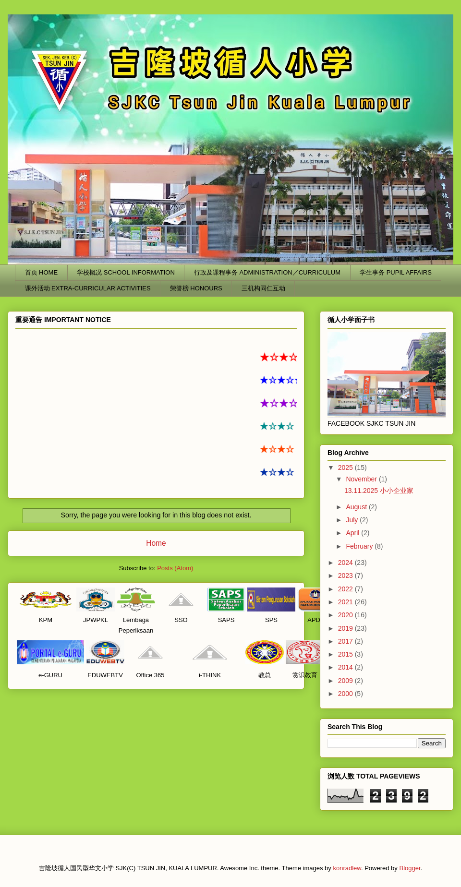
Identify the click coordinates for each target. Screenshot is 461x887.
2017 (346, 641)
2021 (346, 602)
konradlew (347, 868)
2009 (346, 680)
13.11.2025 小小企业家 (378, 490)
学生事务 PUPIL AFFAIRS (396, 272)
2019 (346, 628)
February (360, 546)
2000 (346, 693)
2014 (346, 667)
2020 (346, 615)
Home (156, 543)
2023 (346, 575)
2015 (346, 654)
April (353, 533)
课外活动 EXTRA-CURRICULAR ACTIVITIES (88, 288)
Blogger (409, 868)
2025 (346, 467)
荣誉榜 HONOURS (196, 288)
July (353, 520)
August (357, 507)
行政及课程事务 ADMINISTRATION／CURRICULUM (267, 272)
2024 (346, 562)
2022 (346, 589)
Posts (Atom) (175, 568)
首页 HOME (41, 272)
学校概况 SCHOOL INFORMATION (126, 272)
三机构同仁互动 (263, 288)
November (362, 479)
